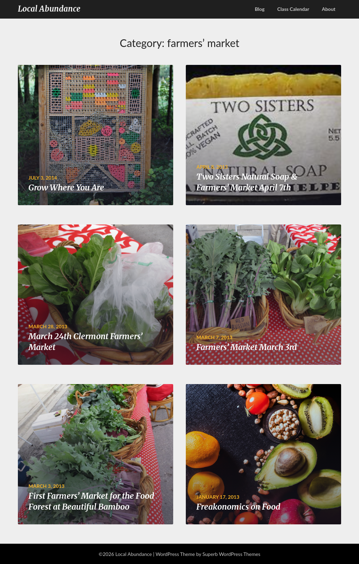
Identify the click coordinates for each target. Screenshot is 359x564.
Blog (260, 9)
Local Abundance (49, 9)
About (329, 9)
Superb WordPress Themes (231, 554)
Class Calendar (293, 9)
